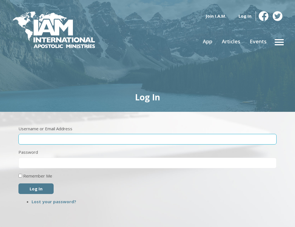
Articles (231, 41)
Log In (245, 16)
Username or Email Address (45, 128)
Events (258, 41)
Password (28, 152)
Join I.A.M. (216, 16)
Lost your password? (54, 201)
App (207, 41)
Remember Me (37, 176)
